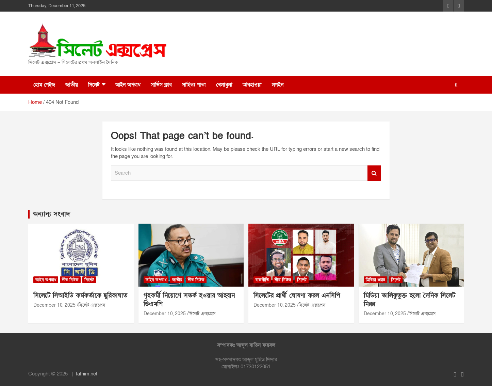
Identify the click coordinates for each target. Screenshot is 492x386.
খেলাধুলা (224, 84)
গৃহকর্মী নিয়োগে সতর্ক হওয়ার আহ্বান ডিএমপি (189, 299)
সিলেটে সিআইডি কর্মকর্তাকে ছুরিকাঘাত (80, 295)
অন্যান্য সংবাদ (51, 214)
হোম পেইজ (44, 84)
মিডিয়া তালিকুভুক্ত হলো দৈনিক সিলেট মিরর (409, 299)
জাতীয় (71, 84)
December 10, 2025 (54, 305)
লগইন (277, 84)
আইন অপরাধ (128, 84)
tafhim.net (86, 373)
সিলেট (93, 84)
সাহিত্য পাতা (194, 84)
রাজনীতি (262, 280)
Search (374, 173)
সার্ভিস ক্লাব (161, 84)
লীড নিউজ (70, 280)
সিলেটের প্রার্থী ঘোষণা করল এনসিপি (296, 295)
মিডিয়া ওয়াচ (375, 280)
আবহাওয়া (252, 84)
